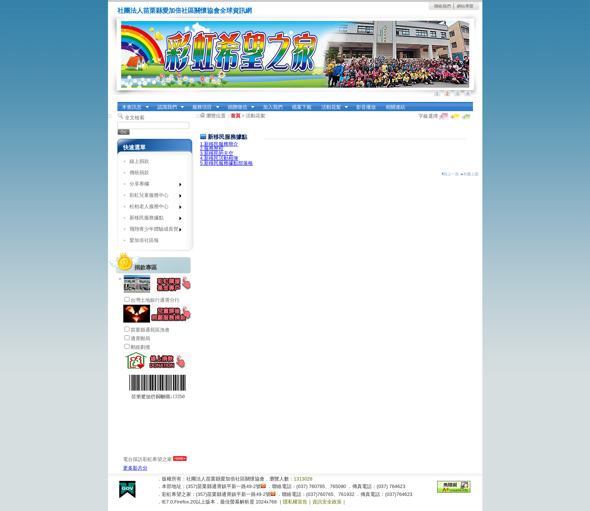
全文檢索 (134, 117)
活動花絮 (332, 107)
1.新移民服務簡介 (219, 144)
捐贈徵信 (238, 107)
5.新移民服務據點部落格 (226, 163)
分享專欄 (153, 185)
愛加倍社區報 (144, 240)
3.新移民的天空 (217, 153)
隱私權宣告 (295, 502)
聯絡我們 (442, 6)
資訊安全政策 (327, 502)
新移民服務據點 (153, 219)
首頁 (235, 116)
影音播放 (366, 107)
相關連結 (395, 107)
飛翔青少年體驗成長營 (153, 230)
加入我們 (273, 107)
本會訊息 (133, 107)
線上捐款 (139, 161)
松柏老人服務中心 (153, 208)
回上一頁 (450, 174)
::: (119, 104)
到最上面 (469, 174)
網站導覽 (465, 6)
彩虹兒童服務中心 (153, 196)
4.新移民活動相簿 (219, 158)
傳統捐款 (139, 172)
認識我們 (168, 107)
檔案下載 (302, 107)
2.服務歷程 (212, 148)
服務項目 (203, 107)
